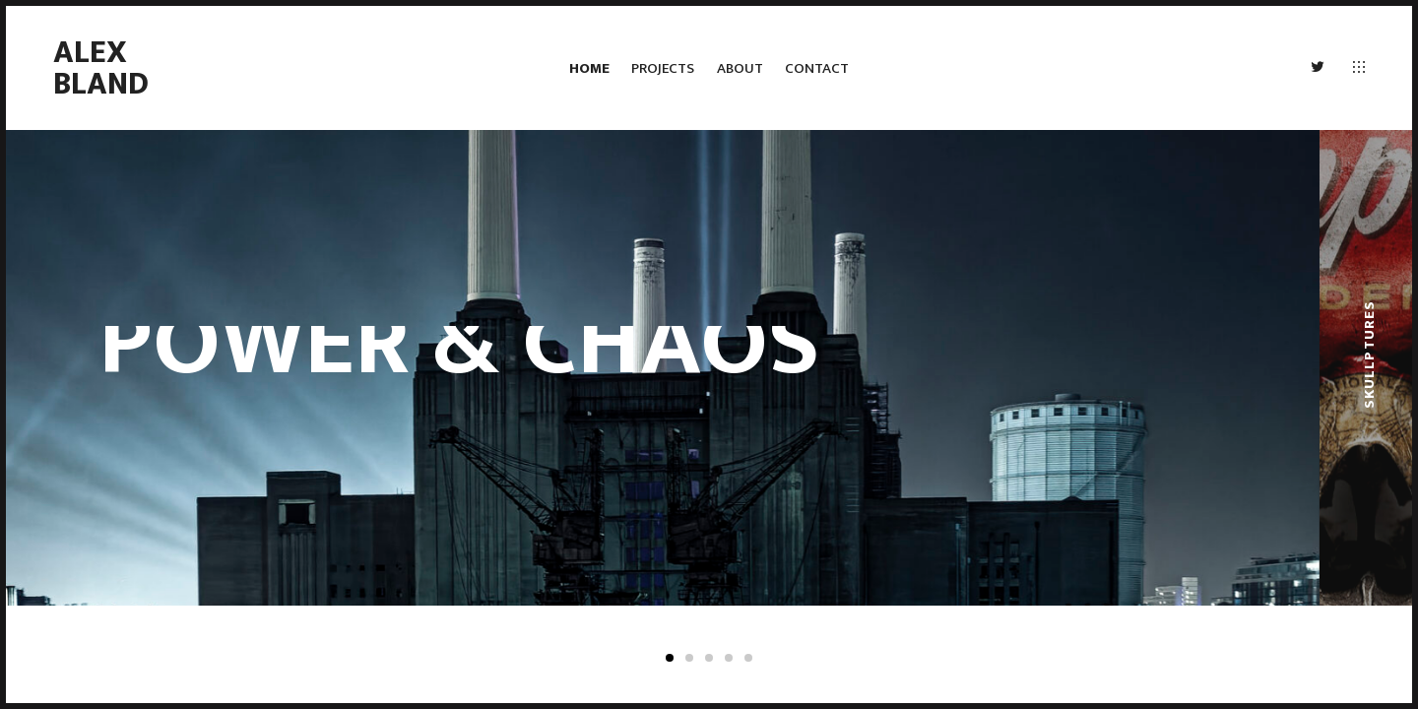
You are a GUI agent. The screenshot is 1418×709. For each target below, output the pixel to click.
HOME (589, 68)
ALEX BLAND (101, 68)
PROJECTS (662, 68)
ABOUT (740, 68)
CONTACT (817, 68)
